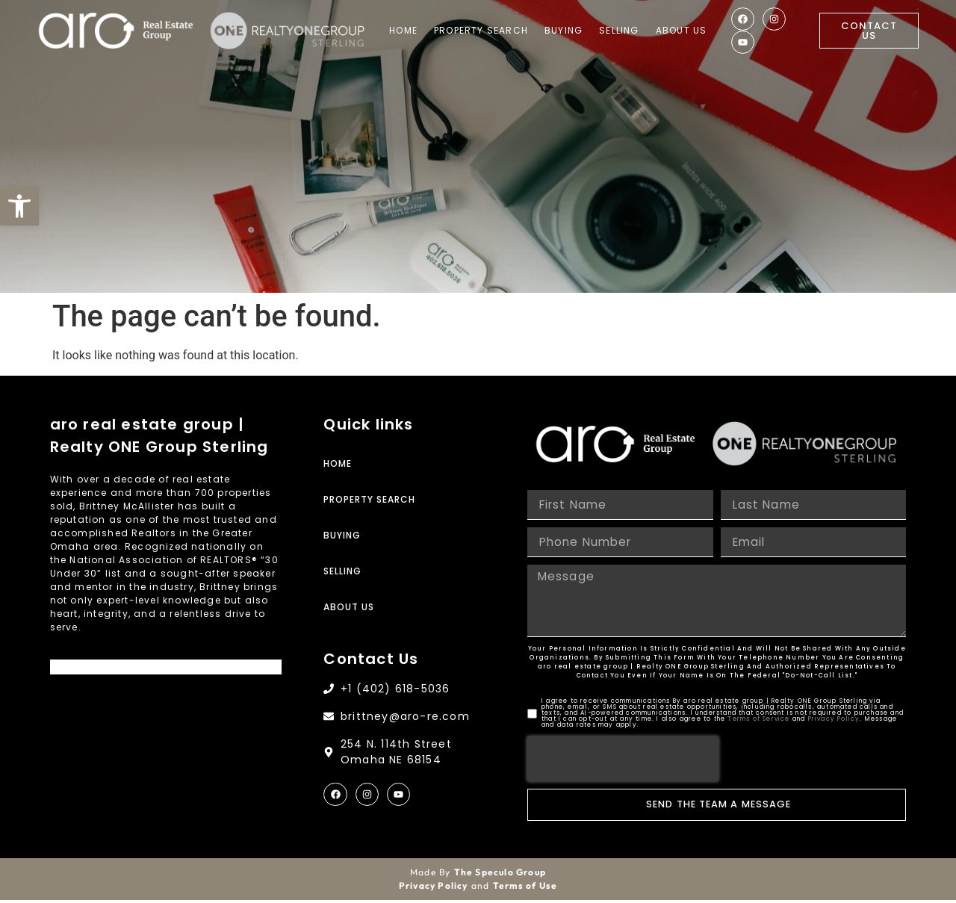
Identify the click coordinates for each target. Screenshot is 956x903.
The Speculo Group (500, 875)
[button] (19, 206)
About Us (682, 30)
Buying (565, 30)
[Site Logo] (116, 30)
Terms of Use (525, 888)
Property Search (482, 30)
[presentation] (622, 761)
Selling (620, 30)
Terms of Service (758, 722)
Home (405, 30)
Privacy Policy (834, 722)
